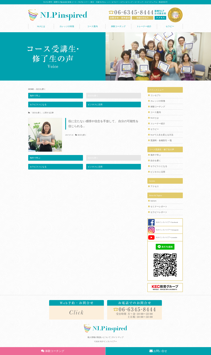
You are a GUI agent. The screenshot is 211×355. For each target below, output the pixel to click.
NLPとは (41, 26)
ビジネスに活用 (95, 104)
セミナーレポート (158, 206)
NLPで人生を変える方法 (161, 135)
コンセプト (155, 95)
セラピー (170, 26)
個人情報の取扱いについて (99, 337)
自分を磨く (93, 95)
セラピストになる (38, 104)
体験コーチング (118, 26)
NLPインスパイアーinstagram (167, 230)
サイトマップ (118, 337)
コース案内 (92, 26)
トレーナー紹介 (144, 26)
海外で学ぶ (35, 95)
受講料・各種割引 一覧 (161, 140)
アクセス (154, 186)
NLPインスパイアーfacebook (167, 222)
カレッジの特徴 (66, 26)
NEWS (153, 201)
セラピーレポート (158, 212)
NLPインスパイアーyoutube (166, 237)
